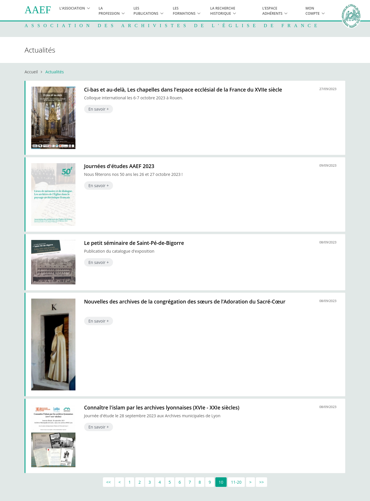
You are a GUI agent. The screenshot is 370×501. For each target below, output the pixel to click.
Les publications (146, 11)
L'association (72, 8)
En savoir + (98, 109)
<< (108, 482)
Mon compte (313, 11)
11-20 (236, 482)
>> (261, 482)
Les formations (184, 11)
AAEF (38, 10)
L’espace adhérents (272, 11)
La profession (109, 11)
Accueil (31, 72)
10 (221, 482)
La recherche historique (222, 11)
